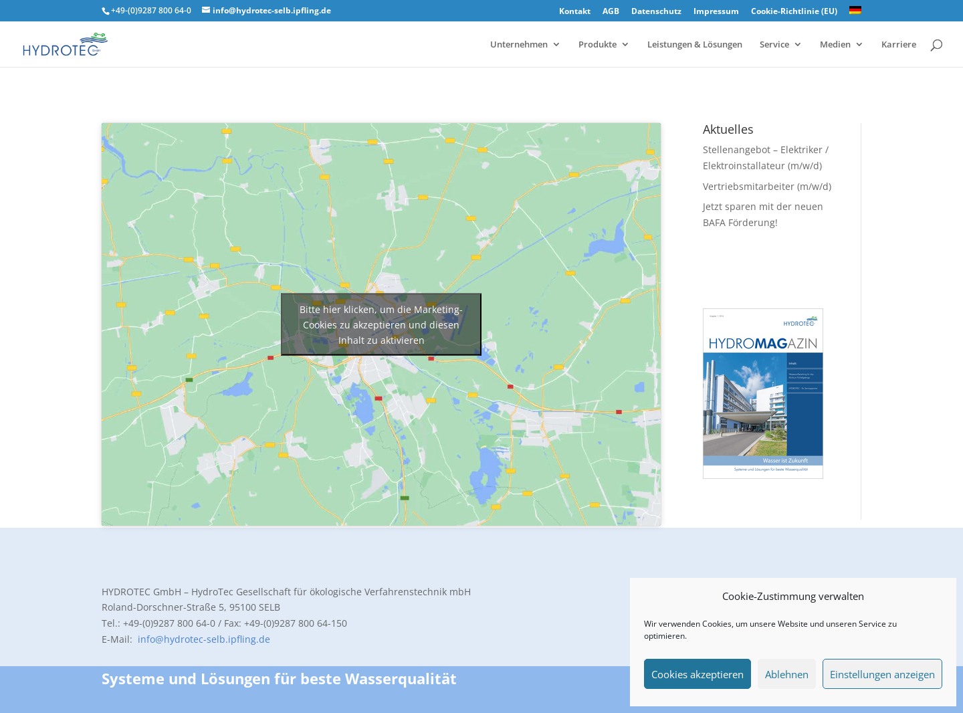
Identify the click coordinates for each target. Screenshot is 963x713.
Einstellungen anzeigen (882, 674)
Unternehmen (519, 44)
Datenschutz (656, 12)
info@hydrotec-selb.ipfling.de (202, 639)
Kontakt (575, 12)
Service (774, 44)
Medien (835, 44)
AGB (611, 12)
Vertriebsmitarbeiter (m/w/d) (767, 186)
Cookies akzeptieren (697, 674)
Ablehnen (787, 674)
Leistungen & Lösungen (694, 44)
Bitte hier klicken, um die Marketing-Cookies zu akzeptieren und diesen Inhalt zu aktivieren (381, 324)
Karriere (898, 44)
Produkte (597, 44)
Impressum (716, 12)
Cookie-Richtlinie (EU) (794, 12)
